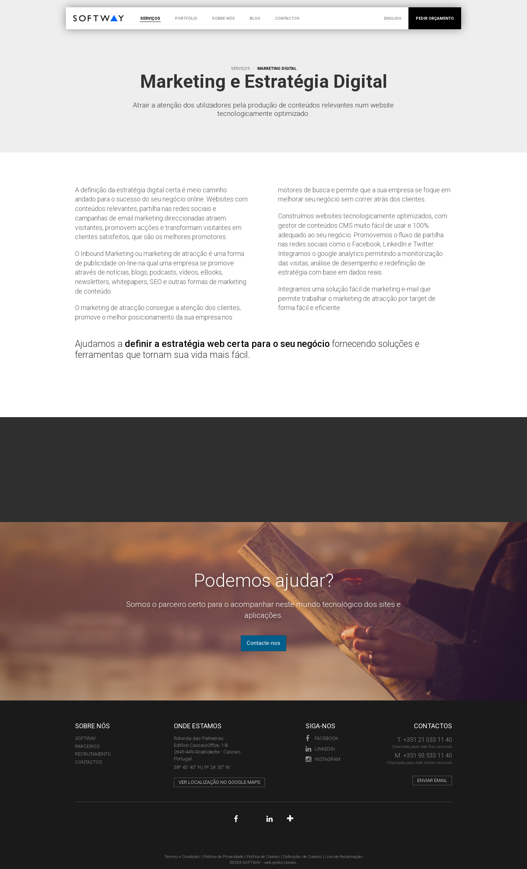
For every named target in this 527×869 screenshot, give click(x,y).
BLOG (255, 18)
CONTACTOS (287, 18)
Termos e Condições (182, 855)
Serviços (240, 68)
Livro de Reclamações (344, 855)
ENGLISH (392, 18)
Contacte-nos (263, 641)
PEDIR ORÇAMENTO (435, 18)
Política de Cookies (263, 855)
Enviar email (432, 778)
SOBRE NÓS (223, 18)
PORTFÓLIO (186, 18)
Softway (85, 736)
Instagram (323, 757)
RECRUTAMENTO (93, 752)
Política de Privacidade (223, 855)
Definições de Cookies (302, 855)
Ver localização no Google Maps (219, 780)
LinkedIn (320, 746)
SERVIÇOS (150, 18)
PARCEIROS (87, 744)
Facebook (322, 736)
